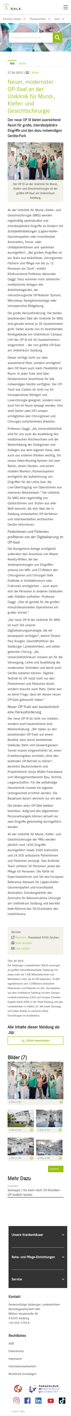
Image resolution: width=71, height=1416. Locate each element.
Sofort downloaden (36, 1040)
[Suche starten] (57, 38)
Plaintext (20, 937)
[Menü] (65, 7)
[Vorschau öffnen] (35, 161)
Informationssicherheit (22, 1366)
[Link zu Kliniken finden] (14, 19)
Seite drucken (23, 943)
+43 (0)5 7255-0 (19, 1323)
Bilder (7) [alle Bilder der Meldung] (17, 1057)
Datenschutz (16, 1351)
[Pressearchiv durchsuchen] (35, 38)
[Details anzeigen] (60, 1102)
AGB (11, 1343)
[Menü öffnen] (63, 60)
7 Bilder (34, 72)
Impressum (15, 1358)
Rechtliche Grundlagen (22, 1374)
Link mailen (22, 948)
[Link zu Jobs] (59, 19)
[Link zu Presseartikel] (40, 19)
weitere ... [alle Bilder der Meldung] (56, 1169)
